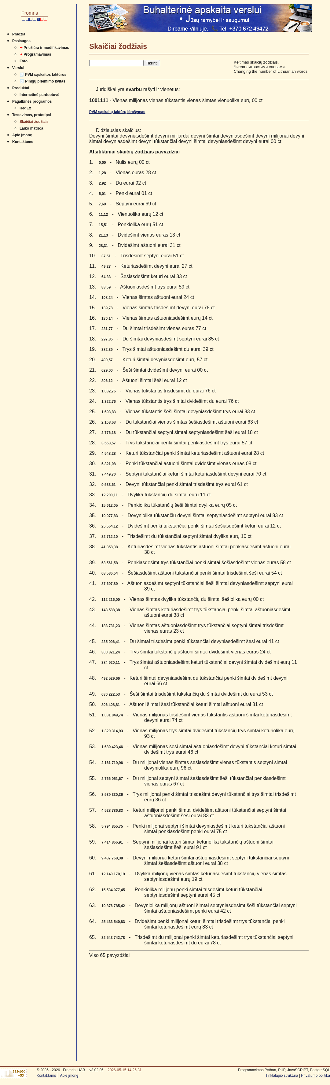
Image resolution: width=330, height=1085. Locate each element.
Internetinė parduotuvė (39, 95)
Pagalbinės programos (32, 101)
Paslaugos (21, 41)
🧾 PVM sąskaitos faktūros (43, 74)
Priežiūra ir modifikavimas (44, 48)
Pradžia (18, 34)
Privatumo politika (315, 1075)
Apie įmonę (22, 135)
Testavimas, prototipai (31, 115)
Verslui (18, 68)
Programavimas (35, 54)
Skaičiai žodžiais (34, 122)
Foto (24, 61)
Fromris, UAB (74, 1070)
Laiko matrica (31, 128)
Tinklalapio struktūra (282, 1075)
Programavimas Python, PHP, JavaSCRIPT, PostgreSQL (284, 1070)
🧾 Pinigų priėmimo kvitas (42, 81)
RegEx (25, 108)
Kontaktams (22, 142)
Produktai (20, 88)
